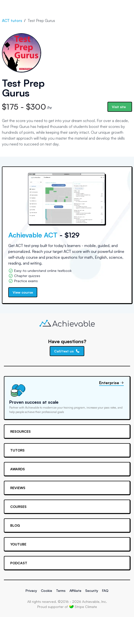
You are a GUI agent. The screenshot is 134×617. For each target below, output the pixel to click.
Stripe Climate (83, 606)
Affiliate (75, 590)
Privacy (31, 590)
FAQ (105, 590)
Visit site (119, 107)
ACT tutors (12, 20)
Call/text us (67, 351)
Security (91, 590)
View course (23, 292)
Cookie (46, 590)
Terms (61, 590)
